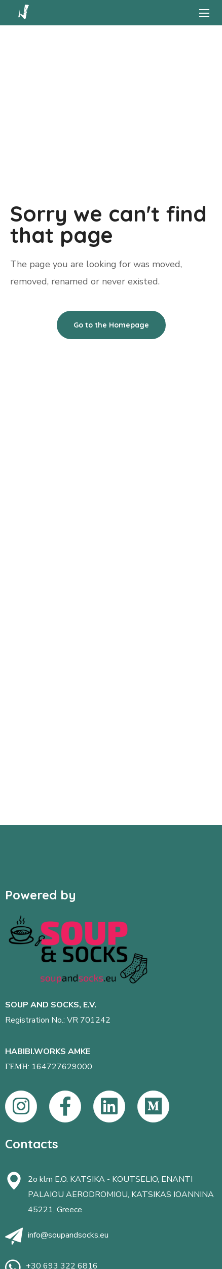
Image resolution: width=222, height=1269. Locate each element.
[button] (111, 325)
